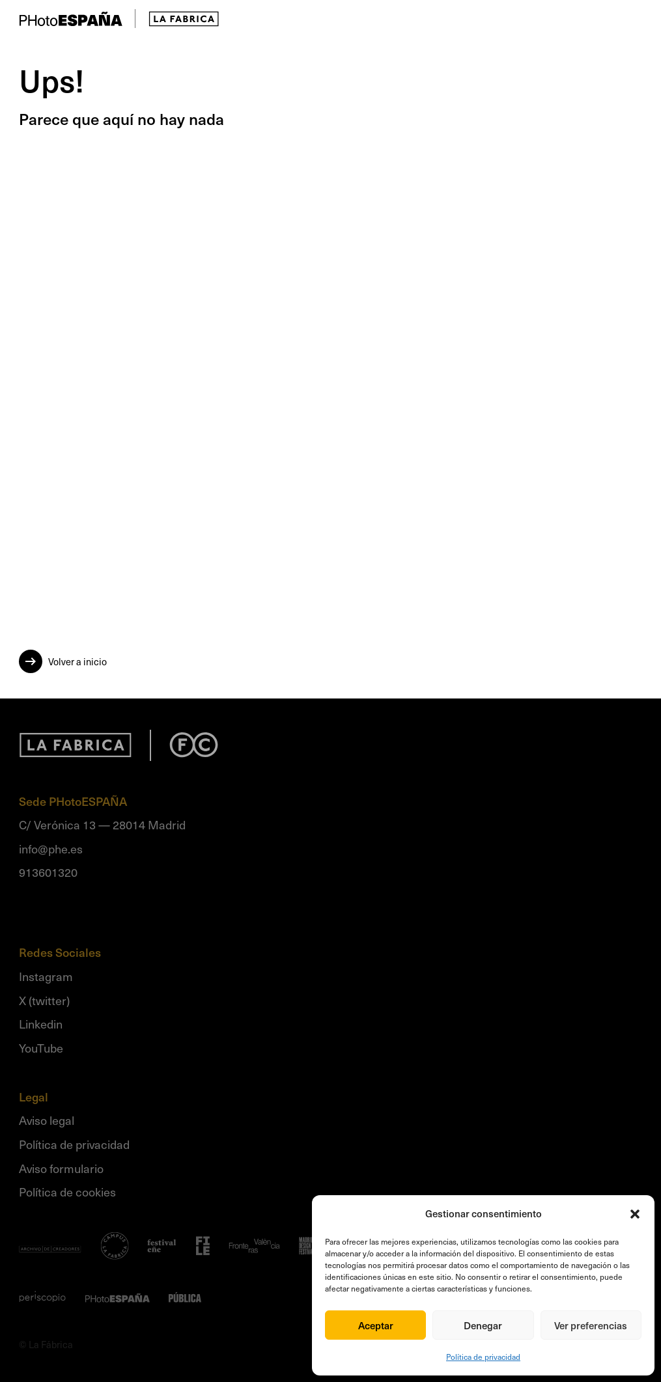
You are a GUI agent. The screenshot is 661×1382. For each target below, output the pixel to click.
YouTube (41, 1048)
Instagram (46, 976)
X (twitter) (44, 1000)
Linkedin (41, 1023)
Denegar (483, 1325)
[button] (634, 1214)
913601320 (48, 872)
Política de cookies (67, 1191)
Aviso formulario (61, 1168)
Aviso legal (46, 1120)
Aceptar (375, 1325)
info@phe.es (51, 848)
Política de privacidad (483, 1356)
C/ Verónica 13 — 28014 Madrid (102, 824)
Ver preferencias (590, 1325)
